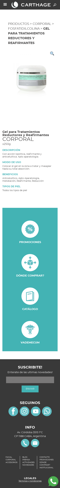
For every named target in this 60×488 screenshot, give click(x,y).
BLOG (25, 457)
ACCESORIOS (11, 462)
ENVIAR (30, 389)
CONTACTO (45, 457)
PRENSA (26, 460)
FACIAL (9, 457)
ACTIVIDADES (28, 462)
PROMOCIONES (47, 460)
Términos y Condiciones (30, 481)
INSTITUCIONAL (46, 468)
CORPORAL (42, 23)
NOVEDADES (28, 465)
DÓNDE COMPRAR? (45, 464)
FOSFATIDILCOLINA (24, 28)
